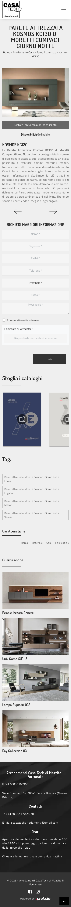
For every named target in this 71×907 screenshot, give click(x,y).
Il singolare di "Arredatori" (18, 329)
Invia (49, 359)
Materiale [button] (37, 543)
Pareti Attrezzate (46, 52)
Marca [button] (24, 543)
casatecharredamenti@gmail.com (35, 822)
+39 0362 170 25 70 (21, 814)
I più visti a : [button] (62, 543)
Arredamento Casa (23, 52)
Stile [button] (48, 543)
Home (6, 52)
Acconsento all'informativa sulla (23, 320)
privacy (36, 320)
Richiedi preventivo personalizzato (35, 125)
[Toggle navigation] (64, 9)
